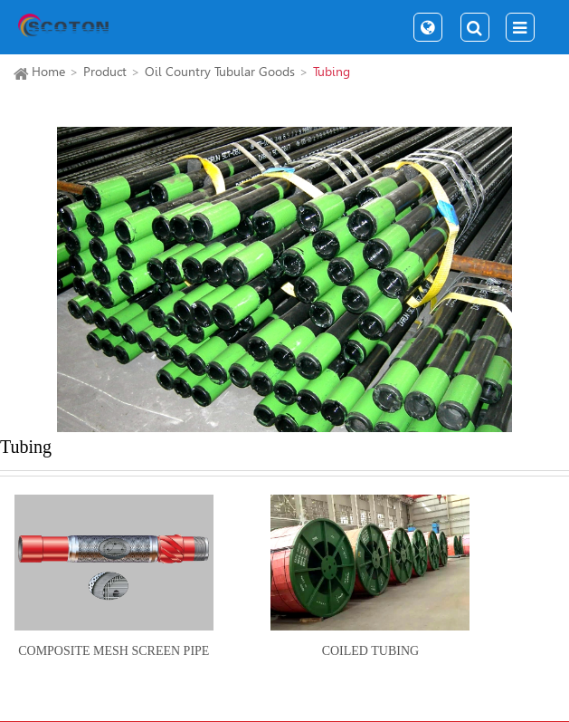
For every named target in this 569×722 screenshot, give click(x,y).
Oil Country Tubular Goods (220, 71)
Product (105, 71)
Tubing (331, 71)
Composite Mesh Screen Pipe (113, 651)
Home (48, 71)
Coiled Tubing (370, 651)
